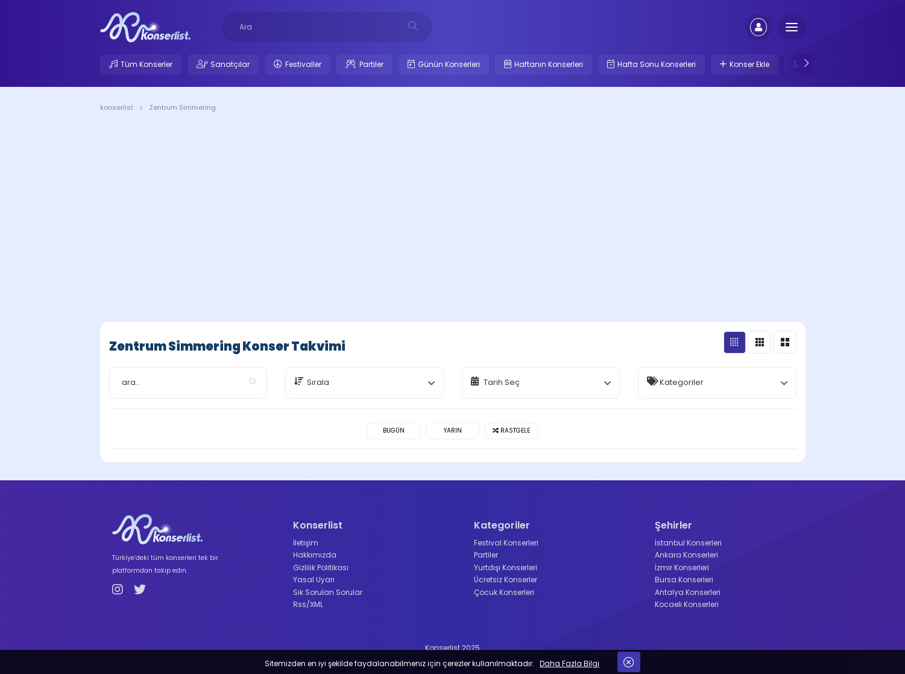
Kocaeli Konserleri (687, 604)
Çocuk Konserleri (504, 592)
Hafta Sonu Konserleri (656, 64)
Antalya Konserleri (688, 592)
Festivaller (303, 64)
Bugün (394, 430)
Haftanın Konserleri (548, 64)
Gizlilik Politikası (320, 567)
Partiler (371, 64)
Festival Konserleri (506, 543)
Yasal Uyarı (314, 579)
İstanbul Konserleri (688, 543)
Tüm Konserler (146, 64)
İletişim (305, 543)
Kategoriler (682, 382)
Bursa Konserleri (684, 579)
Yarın (453, 430)
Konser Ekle (749, 64)
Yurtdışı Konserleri (505, 567)
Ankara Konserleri (686, 555)
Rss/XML (308, 604)
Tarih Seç (502, 382)
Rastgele (511, 430)
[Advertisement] (453, 219)
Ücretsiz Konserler (505, 579)
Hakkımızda (314, 555)
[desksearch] (412, 25)
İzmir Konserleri (682, 567)
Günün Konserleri (449, 64)
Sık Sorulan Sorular (327, 592)
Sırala (318, 382)
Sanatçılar (230, 64)
